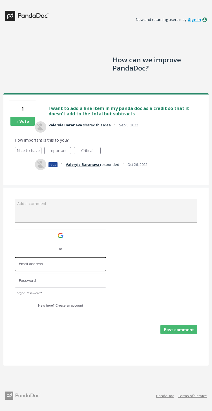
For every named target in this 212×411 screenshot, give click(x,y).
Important (59, 151)
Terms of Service (192, 395)
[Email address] (60, 264)
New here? (60, 306)
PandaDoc (165, 395)
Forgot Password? (28, 293)
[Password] (60, 281)
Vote (24, 121)
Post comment (179, 329)
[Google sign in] (60, 235)
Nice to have (29, 151)
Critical (91, 151)
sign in (194, 19)
